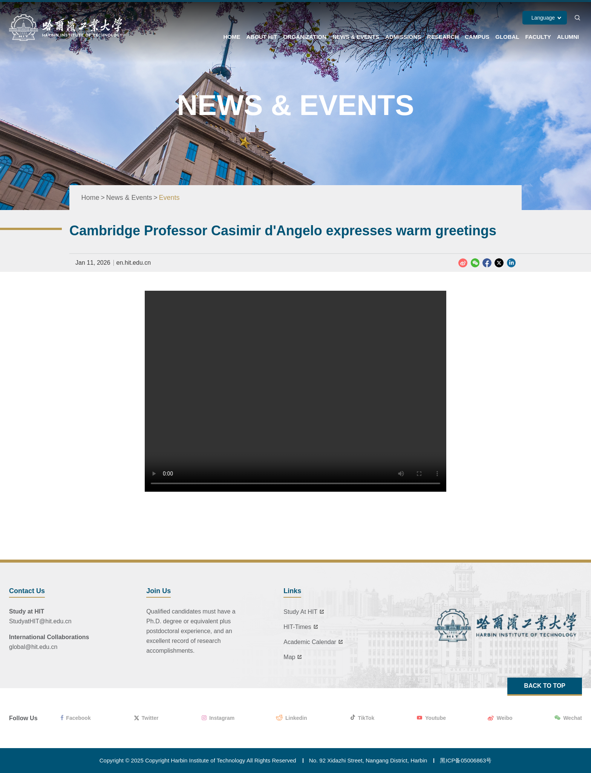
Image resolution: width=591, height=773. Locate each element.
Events (169, 197)
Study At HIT (304, 612)
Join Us (158, 591)
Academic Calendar (314, 642)
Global (507, 37)
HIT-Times (301, 627)
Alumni (568, 37)
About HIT (261, 37)
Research (443, 37)
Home (231, 37)
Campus (477, 37)
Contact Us (27, 591)
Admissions (403, 37)
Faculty (538, 37)
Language (543, 18)
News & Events (355, 37)
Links (292, 591)
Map (293, 657)
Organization (304, 37)
